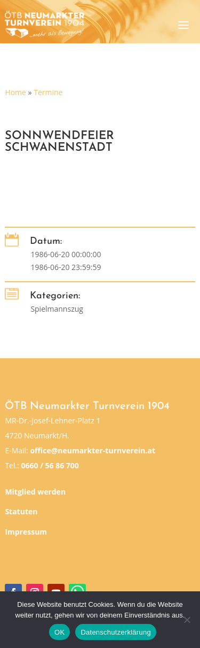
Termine (48, 92)
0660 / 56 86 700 (49, 465)
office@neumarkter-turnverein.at (92, 450)
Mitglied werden (35, 492)
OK (59, 632)
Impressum (26, 532)
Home (15, 92)
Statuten (21, 511)
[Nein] (186, 619)
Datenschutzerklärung (115, 632)
